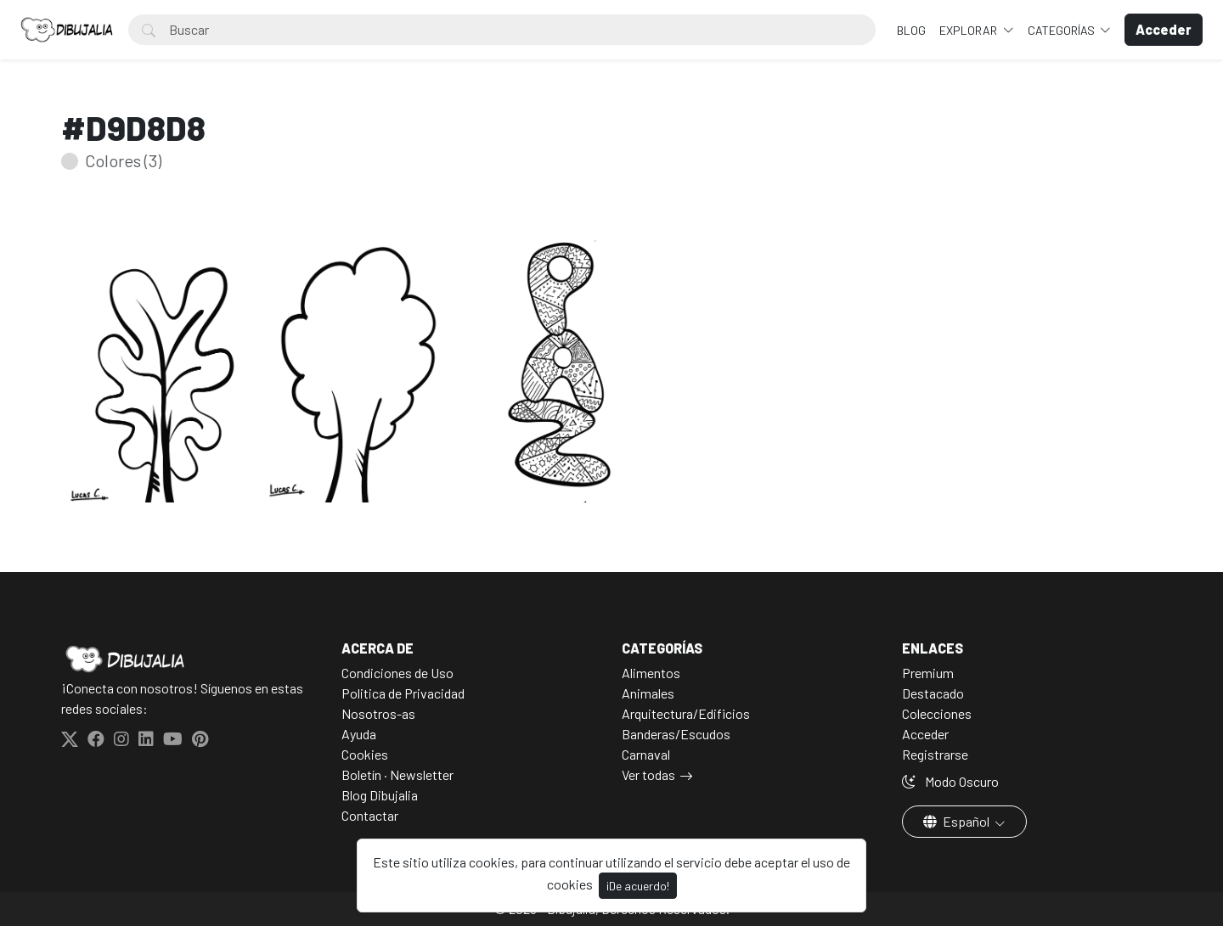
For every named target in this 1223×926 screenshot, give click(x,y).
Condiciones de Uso (397, 673)
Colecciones (937, 713)
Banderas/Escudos (676, 734)
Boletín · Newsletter (397, 774)
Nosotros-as (378, 713)
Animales (648, 693)
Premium (928, 673)
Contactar (369, 815)
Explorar (969, 30)
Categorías (1062, 30)
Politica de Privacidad (403, 693)
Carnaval (646, 754)
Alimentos (651, 673)
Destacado (933, 693)
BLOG (911, 30)
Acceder (925, 734)
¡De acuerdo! (637, 885)
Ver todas (648, 774)
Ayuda (358, 734)
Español (957, 821)
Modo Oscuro (950, 781)
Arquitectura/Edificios (686, 713)
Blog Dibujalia (379, 795)
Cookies (364, 754)
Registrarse (935, 754)
